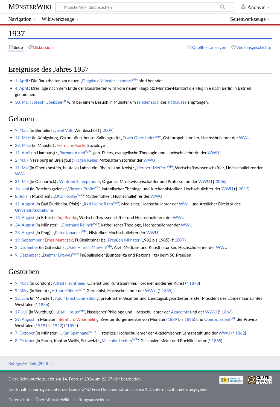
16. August (25, 217)
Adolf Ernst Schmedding (77, 298)
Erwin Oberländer (141, 137)
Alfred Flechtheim (69, 283)
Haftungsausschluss (91, 399)
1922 (57, 325)
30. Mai (22, 102)
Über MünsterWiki (52, 399)
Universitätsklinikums (34, 210)
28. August (25, 232)
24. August (25, 224)
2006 (220, 181)
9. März (22, 130)
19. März (23, 137)
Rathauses (177, 102)
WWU (245, 137)
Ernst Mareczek (59, 239)
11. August (25, 203)
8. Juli (20, 196)
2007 (180, 239)
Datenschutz (19, 399)
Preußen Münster (123, 239)
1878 (194, 283)
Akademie (180, 311)
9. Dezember (26, 254)
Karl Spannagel (78, 332)
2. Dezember (26, 247)
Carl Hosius (71, 311)
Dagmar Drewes (60, 254)
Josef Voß (63, 130)
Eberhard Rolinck (80, 224)
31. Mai (22, 181)
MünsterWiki (29, 6)
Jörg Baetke (66, 217)
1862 (240, 332)
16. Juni (22, 188)
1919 (40, 325)
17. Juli (21, 311)
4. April (21, 88)
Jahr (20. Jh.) (40, 363)
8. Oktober (25, 340)
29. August (25, 319)
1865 (216, 340)
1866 (226, 311)
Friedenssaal (148, 102)
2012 (243, 188)
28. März (23, 145)
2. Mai (20, 160)
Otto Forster (68, 196)
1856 (43, 304)
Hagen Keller (85, 160)
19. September (28, 239)
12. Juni (22, 298)
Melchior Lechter (120, 340)
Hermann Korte (71, 145)
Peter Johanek (70, 232)
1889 (172, 319)
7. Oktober (25, 332)
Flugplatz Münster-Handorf (109, 80)
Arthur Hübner (67, 290)
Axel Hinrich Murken (89, 247)
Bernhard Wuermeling (78, 319)
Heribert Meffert (154, 167)
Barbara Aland (75, 152)
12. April (22, 152)
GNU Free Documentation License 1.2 (116, 389)
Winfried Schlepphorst (79, 181)
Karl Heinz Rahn (101, 203)
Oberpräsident (220, 319)
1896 (189, 319)
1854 (72, 325)
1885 (166, 290)
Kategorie (17, 363)
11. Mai (22, 167)
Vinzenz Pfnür (83, 188)
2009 (107, 130)
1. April (21, 80)
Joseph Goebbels (47, 102)
